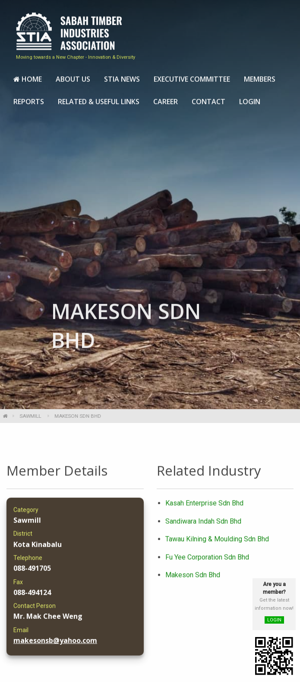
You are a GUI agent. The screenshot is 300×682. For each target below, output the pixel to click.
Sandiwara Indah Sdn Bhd (203, 525)
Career (165, 98)
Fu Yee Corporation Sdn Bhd (207, 561)
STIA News (122, 76)
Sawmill (26, 416)
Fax (18, 585)
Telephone (27, 561)
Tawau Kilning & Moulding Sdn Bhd (217, 543)
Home (27, 76)
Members (259, 76)
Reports (28, 98)
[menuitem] (27, 76)
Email (20, 633)
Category (25, 513)
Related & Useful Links (98, 98)
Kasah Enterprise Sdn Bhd (204, 507)
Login (249, 98)
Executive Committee (192, 76)
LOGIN (274, 620)
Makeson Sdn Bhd (192, 579)
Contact (208, 98)
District (22, 537)
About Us (73, 76)
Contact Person (34, 609)
